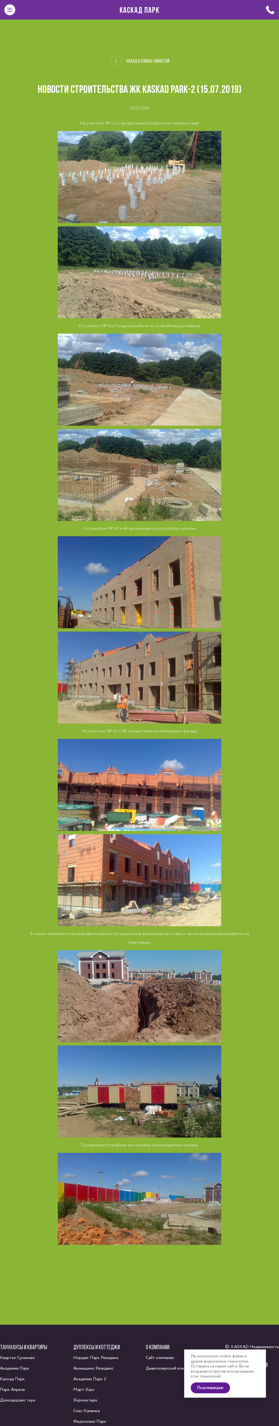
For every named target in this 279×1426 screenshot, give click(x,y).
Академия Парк (14, 1368)
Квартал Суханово (17, 1358)
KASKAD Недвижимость (255, 1347)
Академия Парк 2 (89, 1379)
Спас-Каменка (86, 1411)
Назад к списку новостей (140, 61)
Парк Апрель (12, 1390)
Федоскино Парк (89, 1421)
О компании (157, 1347)
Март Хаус (84, 1390)
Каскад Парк (140, 9)
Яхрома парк (85, 1400)
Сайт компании (160, 1358)
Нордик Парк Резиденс (96, 1358)
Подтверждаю (210, 1388)
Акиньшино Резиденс (93, 1368)
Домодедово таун (17, 1400)
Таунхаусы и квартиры (23, 1347)
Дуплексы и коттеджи (96, 1347)
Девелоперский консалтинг (172, 1368)
